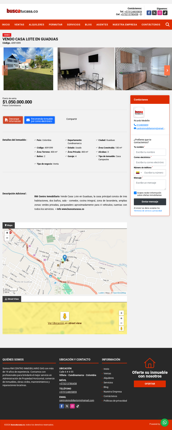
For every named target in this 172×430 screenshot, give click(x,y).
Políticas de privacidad (115, 400)
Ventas (19, 24)
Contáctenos (151, 24)
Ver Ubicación (56, 323)
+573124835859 (133, 11)
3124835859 (142, 125)
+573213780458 (129, 14)
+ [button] (7, 233)
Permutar (55, 24)
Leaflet (101, 293)
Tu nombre (139, 147)
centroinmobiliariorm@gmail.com (152, 128)
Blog (88, 24)
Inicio (6, 24)
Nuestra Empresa (125, 24)
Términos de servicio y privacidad (148, 211)
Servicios (73, 24)
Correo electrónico (143, 157)
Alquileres (36, 24)
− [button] (7, 238)
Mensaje (138, 178)
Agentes (102, 24)
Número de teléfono (143, 167)
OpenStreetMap (119, 293)
